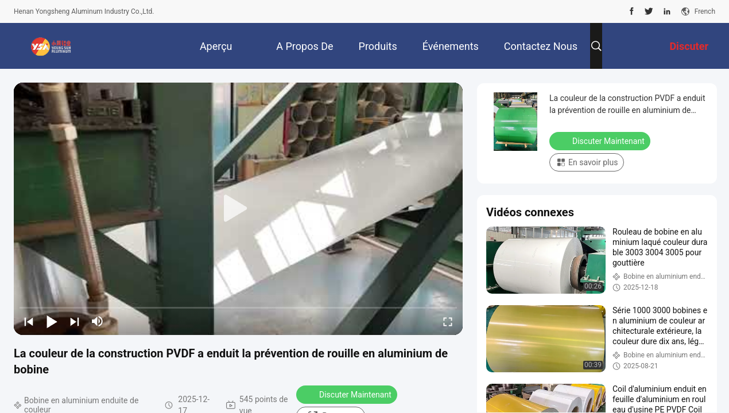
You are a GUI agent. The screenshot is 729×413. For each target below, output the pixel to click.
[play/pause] (51, 321)
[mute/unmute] (97, 321)
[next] (74, 321)
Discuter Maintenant (347, 394)
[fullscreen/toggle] (447, 321)
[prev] (28, 321)
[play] (238, 208)
